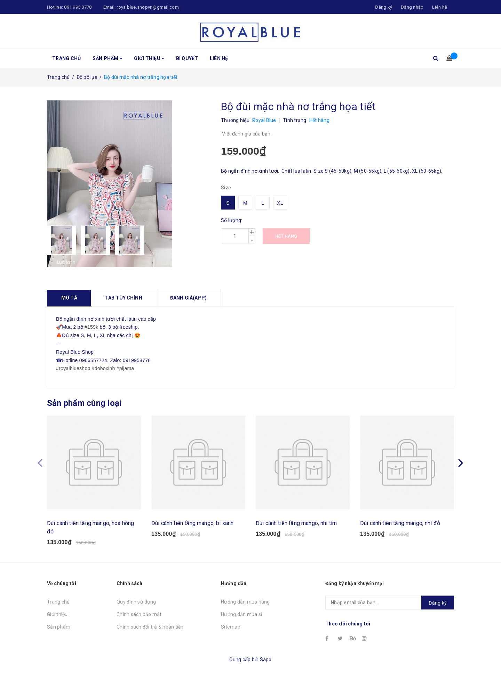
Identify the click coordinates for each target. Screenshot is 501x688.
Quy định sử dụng (136, 607)
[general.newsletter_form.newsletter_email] (389, 608)
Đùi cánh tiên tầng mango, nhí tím (296, 528)
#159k (91, 327)
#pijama (125, 368)
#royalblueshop (73, 368)
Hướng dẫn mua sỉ (241, 619)
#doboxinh (103, 368)
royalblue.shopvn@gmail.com (148, 7)
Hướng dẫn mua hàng (245, 607)
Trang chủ (66, 58)
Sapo (266, 664)
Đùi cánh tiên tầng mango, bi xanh (192, 528)
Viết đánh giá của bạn (246, 134)
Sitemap (230, 632)
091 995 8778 (78, 7)
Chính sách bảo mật (139, 619)
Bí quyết (187, 58)
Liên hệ (439, 7)
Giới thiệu (149, 58)
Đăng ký (438, 608)
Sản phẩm (108, 58)
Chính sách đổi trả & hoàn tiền (150, 632)
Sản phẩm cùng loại (84, 403)
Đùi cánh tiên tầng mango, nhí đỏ (400, 528)
